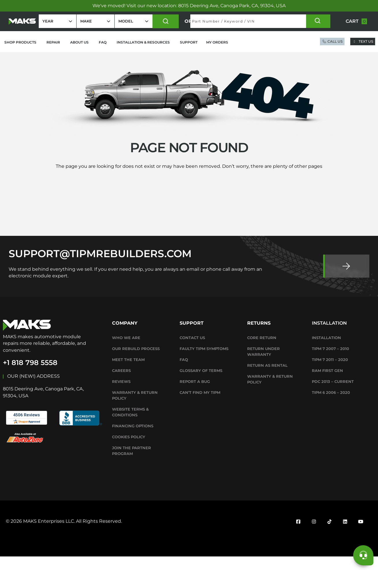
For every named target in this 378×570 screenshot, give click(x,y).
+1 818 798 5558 (30, 376)
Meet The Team (128, 373)
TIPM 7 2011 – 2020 (330, 373)
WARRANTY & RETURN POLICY (135, 409)
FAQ (184, 373)
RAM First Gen (327, 384)
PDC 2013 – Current (333, 395)
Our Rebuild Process (136, 362)
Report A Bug (195, 395)
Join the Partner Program (131, 464)
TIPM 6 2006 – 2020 (331, 406)
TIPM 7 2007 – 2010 (330, 362)
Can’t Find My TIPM (200, 406)
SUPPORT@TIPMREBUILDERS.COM (100, 267)
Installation (326, 351)
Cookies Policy (128, 450)
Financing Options (132, 439)
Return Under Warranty (263, 365)
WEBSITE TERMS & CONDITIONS (130, 425)
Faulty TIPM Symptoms (204, 362)
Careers (121, 384)
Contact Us (192, 351)
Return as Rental (267, 379)
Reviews (121, 395)
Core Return (261, 351)
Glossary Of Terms (201, 384)
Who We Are (126, 351)
